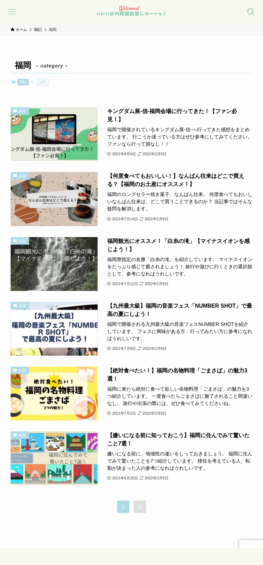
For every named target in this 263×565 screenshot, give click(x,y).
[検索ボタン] (251, 12)
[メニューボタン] (12, 12)
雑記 (23, 82)
